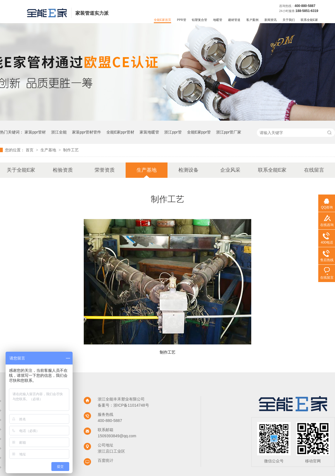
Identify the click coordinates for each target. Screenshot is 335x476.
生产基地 (48, 150)
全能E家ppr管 (199, 132)
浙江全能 (59, 132)
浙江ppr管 (172, 132)
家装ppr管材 (35, 132)
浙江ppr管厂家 (228, 132)
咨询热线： (287, 6)
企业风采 (230, 170)
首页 (30, 150)
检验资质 (63, 170)
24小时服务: (287, 11)
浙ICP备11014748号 (131, 405)
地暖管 (217, 19)
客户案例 (252, 19)
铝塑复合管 (199, 19)
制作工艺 (71, 150)
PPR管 (181, 19)
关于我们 (289, 19)
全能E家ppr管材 (120, 132)
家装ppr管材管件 (86, 132)
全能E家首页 (162, 19)
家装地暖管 (149, 132)
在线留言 (314, 170)
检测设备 (188, 170)
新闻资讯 (270, 19)
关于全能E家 (21, 170)
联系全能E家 (309, 19)
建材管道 (234, 19)
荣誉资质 (105, 170)
